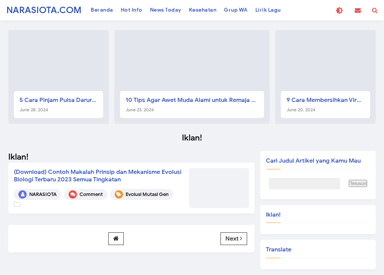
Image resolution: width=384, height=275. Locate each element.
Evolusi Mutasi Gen (147, 194)
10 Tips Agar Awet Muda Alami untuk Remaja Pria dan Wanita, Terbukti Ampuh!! (195, 104)
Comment (91, 194)
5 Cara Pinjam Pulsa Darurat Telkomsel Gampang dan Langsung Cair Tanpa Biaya (61, 104)
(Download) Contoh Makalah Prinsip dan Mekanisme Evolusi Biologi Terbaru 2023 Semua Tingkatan (98, 175)
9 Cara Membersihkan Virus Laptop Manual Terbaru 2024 (328, 104)
